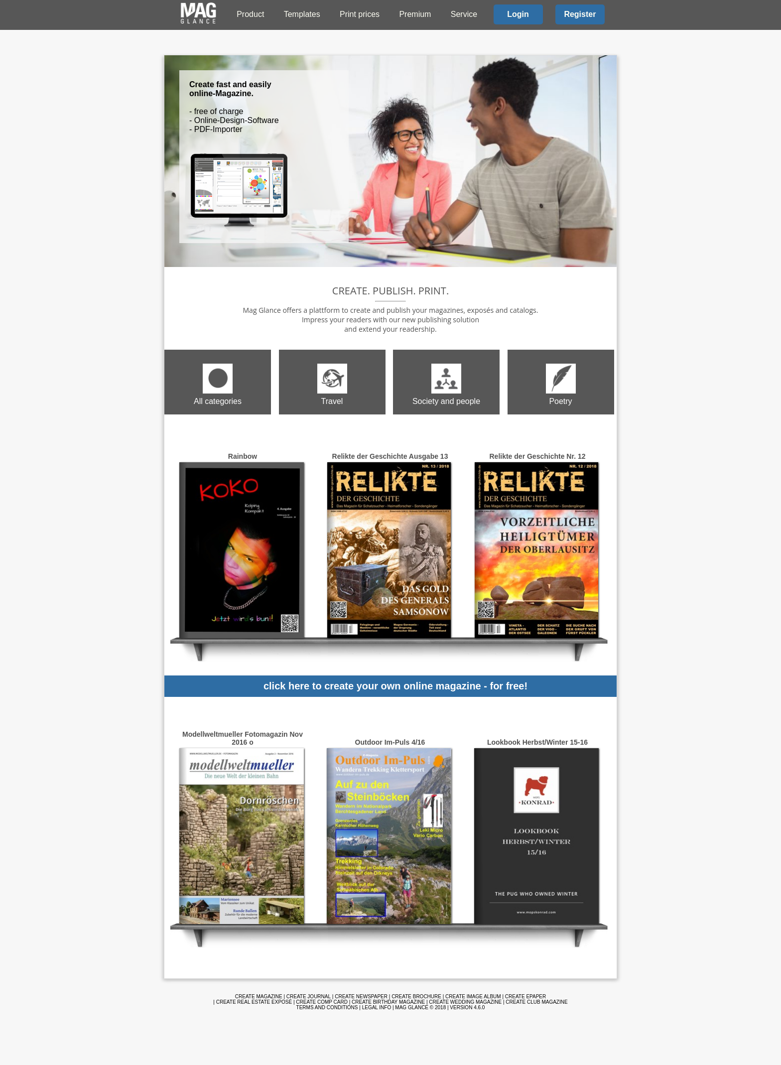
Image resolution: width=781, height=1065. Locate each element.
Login (518, 14)
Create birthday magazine (388, 1002)
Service (464, 14)
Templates (302, 14)
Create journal (308, 996)
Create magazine (258, 996)
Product (250, 14)
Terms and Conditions (327, 1007)
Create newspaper (361, 996)
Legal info (376, 1007)
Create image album (473, 996)
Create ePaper (525, 996)
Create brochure (416, 996)
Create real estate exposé (254, 1002)
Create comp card (322, 1002)
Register (580, 14)
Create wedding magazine (465, 1002)
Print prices (360, 14)
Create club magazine (536, 1002)
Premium (415, 14)
